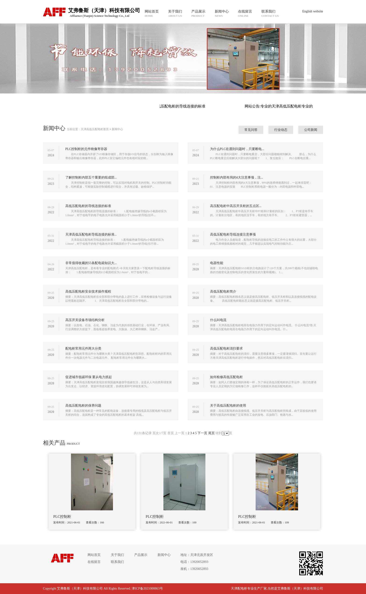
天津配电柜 (239, 588)
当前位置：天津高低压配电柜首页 (88, 129)
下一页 (202, 433)
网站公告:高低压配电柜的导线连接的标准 (174, 106)
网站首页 (94, 555)
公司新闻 (310, 130)
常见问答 (250, 130)
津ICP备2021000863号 (147, 588)
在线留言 (94, 562)
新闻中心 (117, 129)
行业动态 (280, 130)
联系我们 (117, 562)
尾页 (211, 433)
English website (312, 11)
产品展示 (140, 555)
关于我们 (117, 555)
